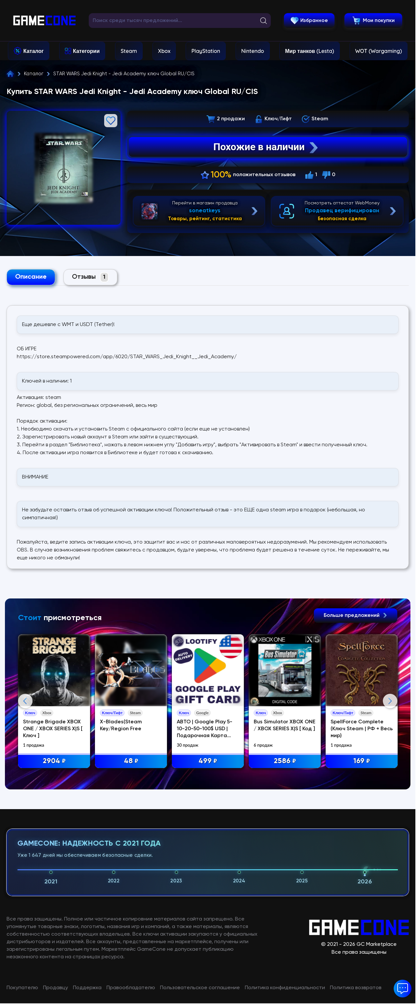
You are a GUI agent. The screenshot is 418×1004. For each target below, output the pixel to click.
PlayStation (205, 51)
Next (390, 701)
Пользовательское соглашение (200, 988)
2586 (285, 761)
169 (361, 761)
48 (131, 761)
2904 (54, 761)
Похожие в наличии (266, 147)
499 (207, 761)
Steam (129, 51)
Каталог (33, 51)
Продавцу (55, 988)
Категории (86, 51)
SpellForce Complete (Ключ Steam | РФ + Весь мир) (362, 728)
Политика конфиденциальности (285, 988)
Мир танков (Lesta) (309, 51)
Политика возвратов (356, 988)
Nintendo (252, 51)
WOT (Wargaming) (378, 51)
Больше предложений (355, 615)
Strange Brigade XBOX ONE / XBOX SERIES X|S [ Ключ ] (52, 728)
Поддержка (87, 988)
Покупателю (22, 988)
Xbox (164, 51)
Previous (25, 701)
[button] (402, 988)
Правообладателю (130, 988)
